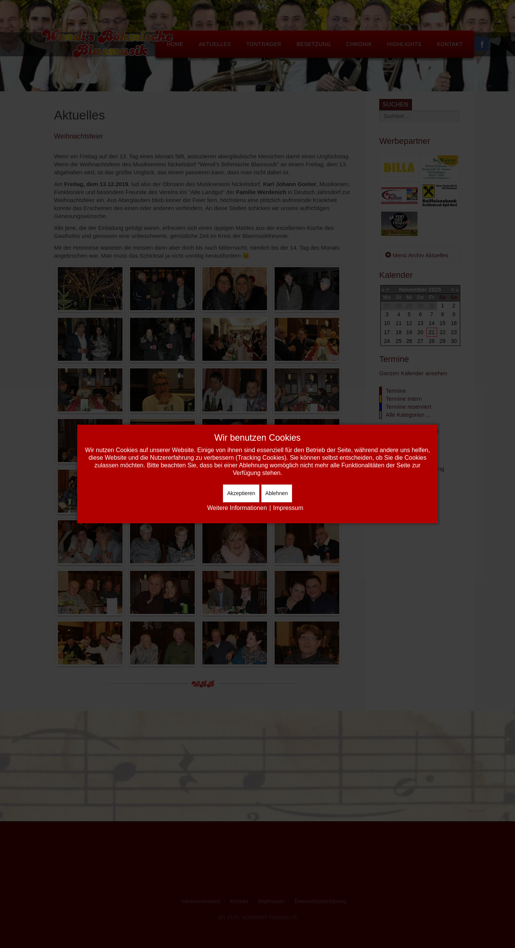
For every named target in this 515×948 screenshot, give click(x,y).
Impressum (288, 508)
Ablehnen (276, 493)
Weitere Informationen (237, 508)
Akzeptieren (241, 493)
